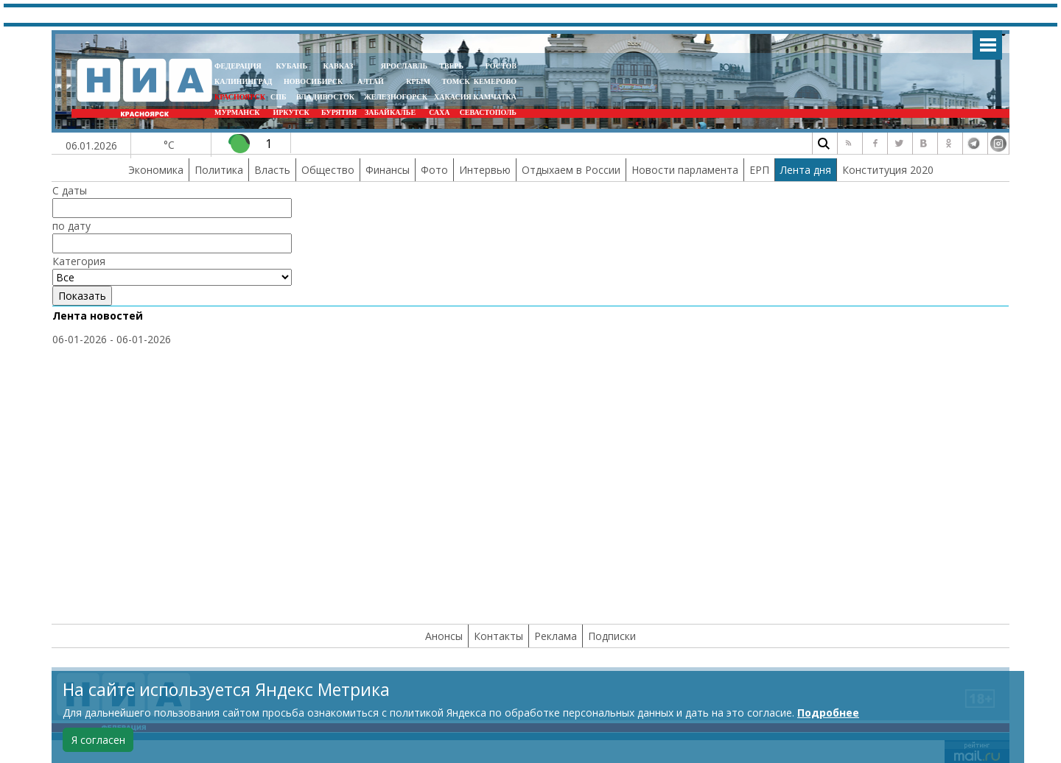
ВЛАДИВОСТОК (325, 97)
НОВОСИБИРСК (313, 81)
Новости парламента (684, 170)
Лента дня (805, 170)
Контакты (498, 636)
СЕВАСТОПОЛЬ (488, 112)
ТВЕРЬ (451, 66)
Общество (327, 170)
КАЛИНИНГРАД (243, 81)
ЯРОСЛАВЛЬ (404, 66)
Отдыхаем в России (571, 170)
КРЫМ (418, 81)
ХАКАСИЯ (452, 97)
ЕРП (759, 170)
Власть (272, 170)
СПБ (278, 97)
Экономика (155, 170)
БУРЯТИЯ (339, 112)
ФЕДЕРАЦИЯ (238, 66)
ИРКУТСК (291, 112)
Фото (434, 170)
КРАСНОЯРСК (239, 97)
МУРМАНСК (237, 112)
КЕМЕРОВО (495, 81)
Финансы (387, 170)
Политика (219, 170)
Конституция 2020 (888, 170)
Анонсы (444, 636)
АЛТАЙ (370, 81)
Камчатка (494, 97)
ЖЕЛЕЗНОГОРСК (395, 97)
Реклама (555, 636)
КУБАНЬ (291, 66)
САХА (439, 112)
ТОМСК (457, 81)
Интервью (485, 170)
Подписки (612, 636)
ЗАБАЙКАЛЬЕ (391, 112)
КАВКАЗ (338, 66)
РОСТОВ (501, 66)
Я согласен (98, 740)
